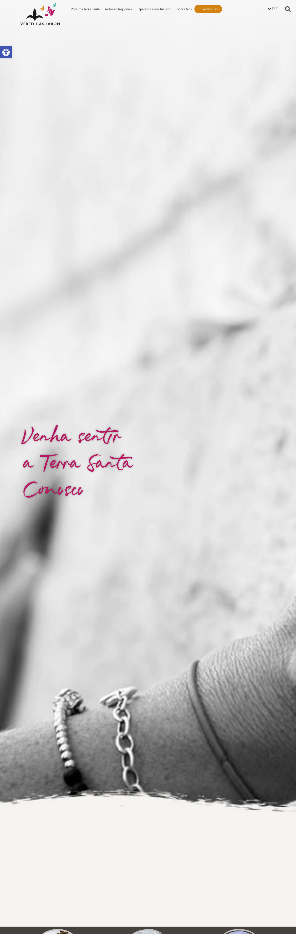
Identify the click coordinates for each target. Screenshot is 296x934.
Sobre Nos (184, 9)
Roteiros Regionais (118, 9)
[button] (288, 9)
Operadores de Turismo (154, 9)
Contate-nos (210, 9)
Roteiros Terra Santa (85, 9)
